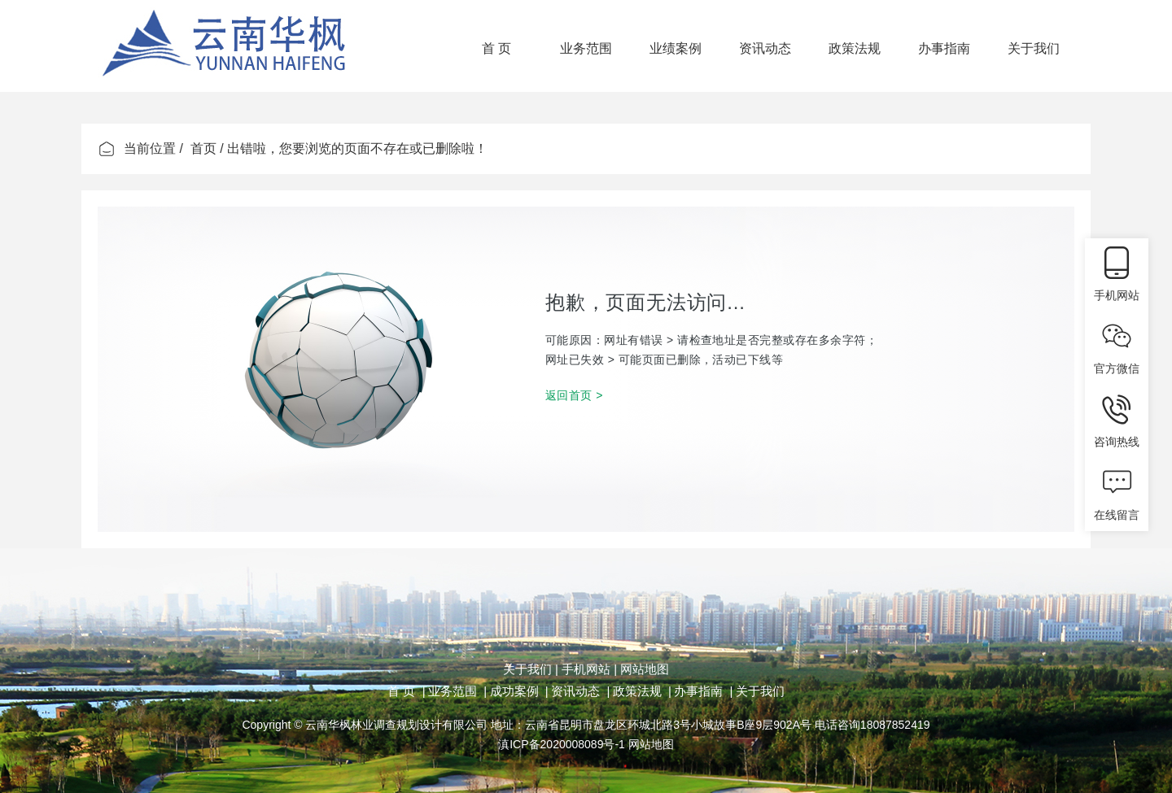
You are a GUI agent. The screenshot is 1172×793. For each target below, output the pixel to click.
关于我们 (1034, 48)
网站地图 (643, 669)
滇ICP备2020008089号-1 (561, 744)
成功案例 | (519, 691)
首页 (203, 148)
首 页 (496, 48)
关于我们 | (530, 669)
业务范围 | (457, 691)
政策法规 (855, 48)
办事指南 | (703, 691)
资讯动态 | (580, 691)
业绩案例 (675, 48)
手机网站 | (587, 669)
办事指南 (944, 48)
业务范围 (586, 48)
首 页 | (406, 691)
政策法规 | (642, 691)
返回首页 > (574, 395)
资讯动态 (765, 48)
